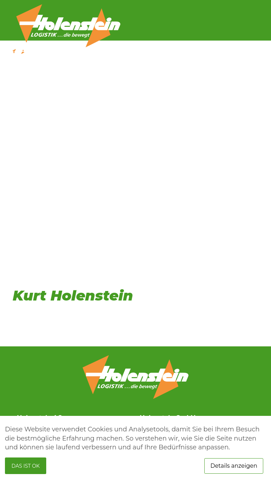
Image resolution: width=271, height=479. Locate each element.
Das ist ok (26, 466)
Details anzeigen (233, 465)
